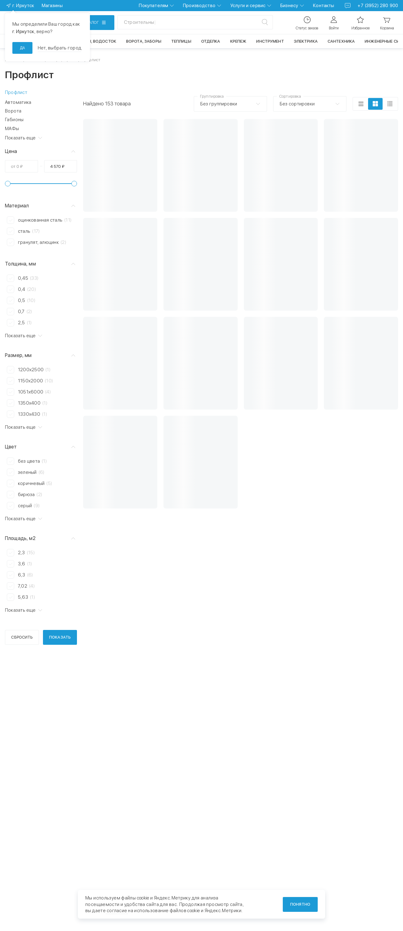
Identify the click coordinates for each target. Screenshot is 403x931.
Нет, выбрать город (59, 48)
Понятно (300, 904)
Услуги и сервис (247, 5)
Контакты (323, 5)
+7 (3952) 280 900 (378, 5)
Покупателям (153, 5)
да (22, 48)
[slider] (8, 183)
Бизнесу (289, 5)
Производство (199, 5)
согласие (117, 910)
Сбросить (21, 637)
